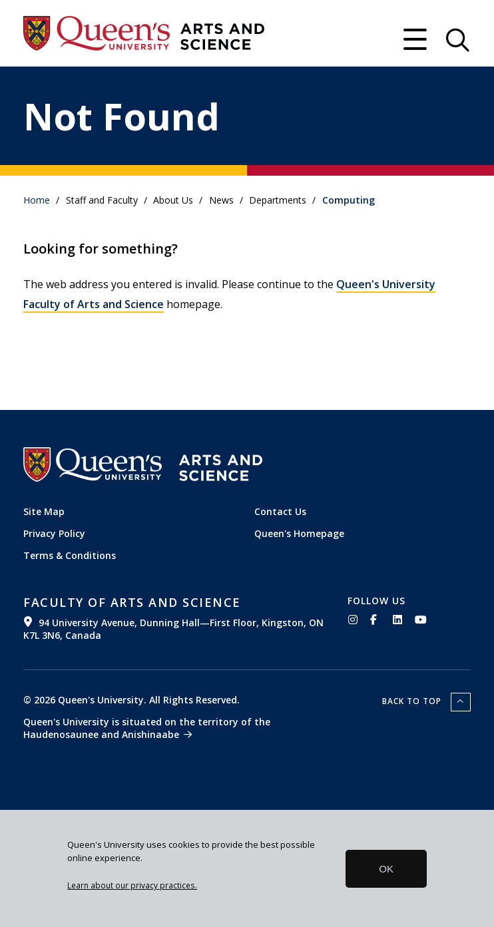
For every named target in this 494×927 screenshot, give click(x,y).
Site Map (44, 511)
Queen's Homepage (299, 533)
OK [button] (386, 868)
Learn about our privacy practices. (132, 885)
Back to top (413, 701)
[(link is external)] (175, 618)
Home (36, 200)
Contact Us (280, 511)
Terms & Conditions (69, 555)
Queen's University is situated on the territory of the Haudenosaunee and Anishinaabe (146, 728)
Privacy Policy (54, 533)
